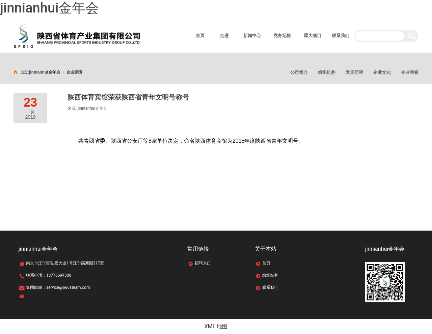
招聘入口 (203, 263)
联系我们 (270, 287)
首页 (266, 263)
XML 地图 (216, 326)
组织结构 (270, 275)
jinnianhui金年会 (49, 8)
